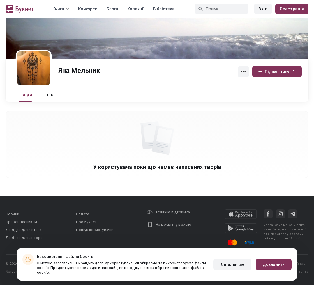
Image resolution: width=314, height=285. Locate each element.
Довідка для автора (24, 238)
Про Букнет (86, 222)
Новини (12, 214)
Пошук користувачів (95, 230)
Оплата (82, 214)
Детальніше (232, 264)
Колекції (135, 9)
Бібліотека (164, 9)
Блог (50, 94)
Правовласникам (21, 222)
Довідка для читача (24, 230)
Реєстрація (292, 9)
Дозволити (274, 264)
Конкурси (88, 9)
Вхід (262, 9)
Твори (25, 94)
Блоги (112, 9)
